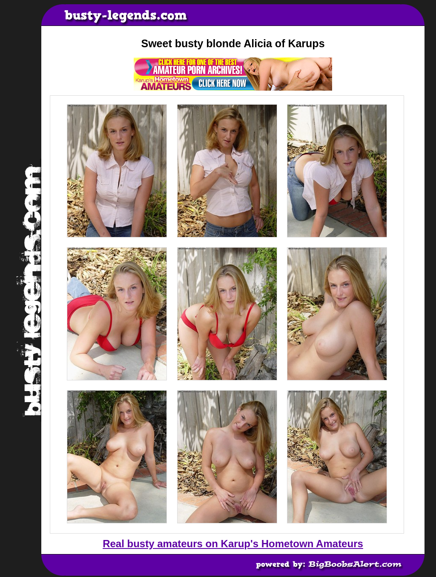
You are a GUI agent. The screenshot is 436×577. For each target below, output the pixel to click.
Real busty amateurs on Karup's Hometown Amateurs (233, 543)
